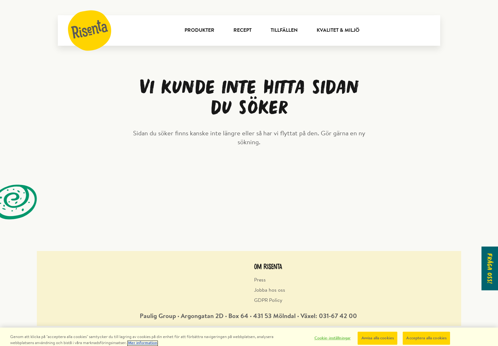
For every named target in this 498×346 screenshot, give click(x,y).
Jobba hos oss (269, 290)
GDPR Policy (268, 300)
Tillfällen (284, 30)
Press (260, 280)
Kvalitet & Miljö (338, 30)
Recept (242, 30)
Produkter (199, 30)
